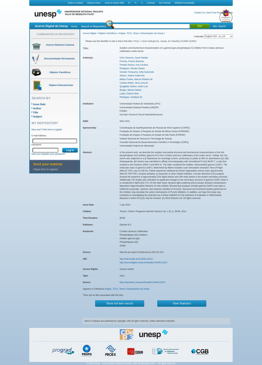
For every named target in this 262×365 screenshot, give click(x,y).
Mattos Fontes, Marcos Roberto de (136, 79)
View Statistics (182, 303)
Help (230, 12)
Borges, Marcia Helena (130, 90)
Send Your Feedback (216, 12)
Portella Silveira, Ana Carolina (134, 65)
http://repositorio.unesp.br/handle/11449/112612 (142, 282)
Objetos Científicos (108, 33)
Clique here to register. (45, 169)
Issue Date (39, 104)
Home (74, 26)
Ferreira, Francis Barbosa (132, 61)
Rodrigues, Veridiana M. (131, 97)
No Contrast (164, 3)
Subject (37, 116)
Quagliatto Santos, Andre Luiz (134, 86)
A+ (129, 3)
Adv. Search (219, 26)
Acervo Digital (89, 33)
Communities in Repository (55, 34)
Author (37, 108)
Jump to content (75, 3)
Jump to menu (93, 3)
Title (35, 112)
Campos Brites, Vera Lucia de (134, 83)
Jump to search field (114, 3)
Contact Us (199, 12)
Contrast (151, 3)
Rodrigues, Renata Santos (132, 68)
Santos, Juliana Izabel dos (132, 75)
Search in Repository (93, 26)
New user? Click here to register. (47, 129)
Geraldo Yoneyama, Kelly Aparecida (137, 72)
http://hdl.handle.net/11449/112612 (136, 259)
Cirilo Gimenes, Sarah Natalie (134, 57)
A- (136, 3)
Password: (37, 144)
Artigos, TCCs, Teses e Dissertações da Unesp (141, 33)
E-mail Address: (39, 135)
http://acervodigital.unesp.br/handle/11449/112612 (143, 262)
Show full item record (119, 303)
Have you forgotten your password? (48, 154)
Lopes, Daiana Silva (129, 93)
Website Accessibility (184, 3)
